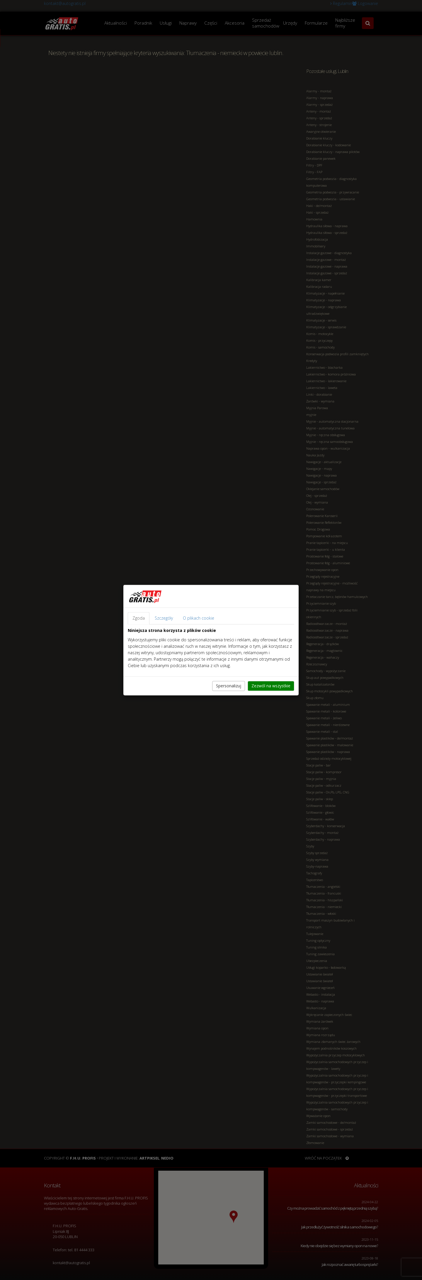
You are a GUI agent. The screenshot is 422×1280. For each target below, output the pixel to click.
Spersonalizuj (228, 686)
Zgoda (138, 618)
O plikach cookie (198, 618)
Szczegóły (164, 618)
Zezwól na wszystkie (270, 686)
